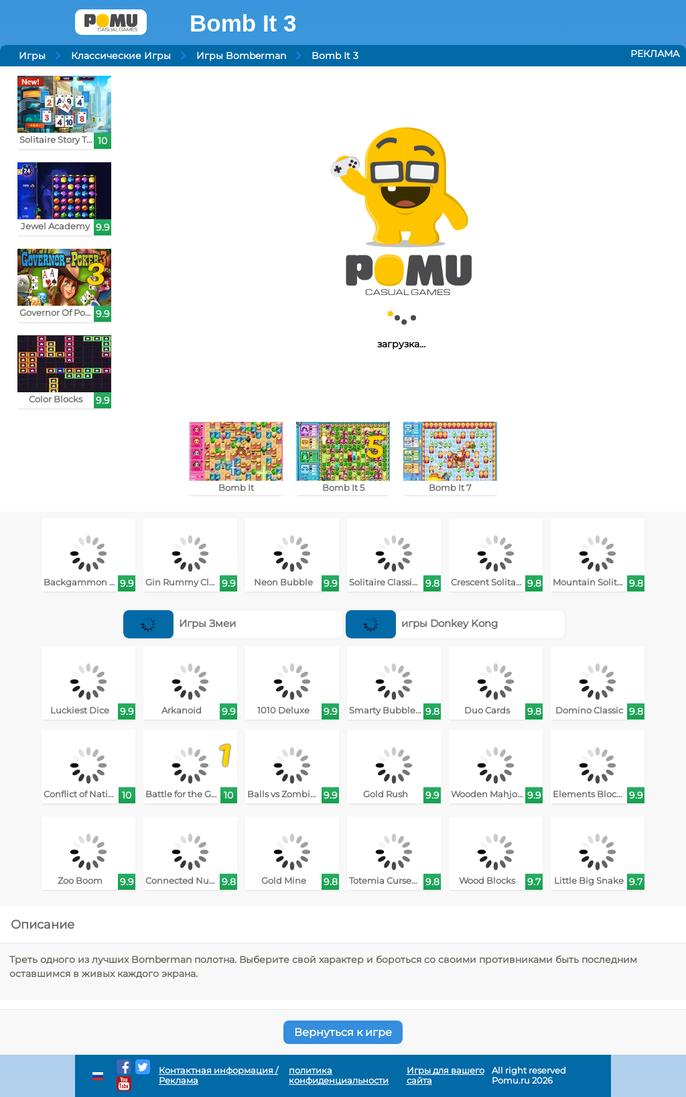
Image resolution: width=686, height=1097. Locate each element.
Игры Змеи (179, 623)
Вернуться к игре (343, 1032)
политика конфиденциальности (339, 1075)
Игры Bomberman (241, 56)
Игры (32, 56)
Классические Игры (121, 56)
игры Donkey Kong (422, 623)
